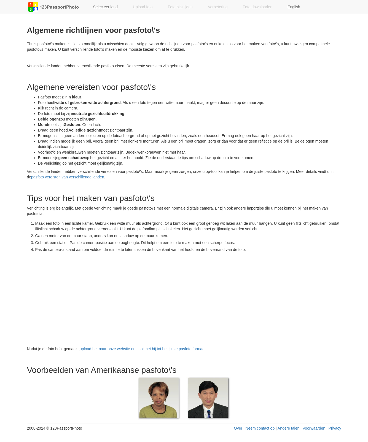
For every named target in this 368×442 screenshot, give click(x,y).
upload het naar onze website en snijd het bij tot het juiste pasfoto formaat (143, 349)
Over (238, 428)
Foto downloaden (257, 7)
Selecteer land (105, 7)
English (294, 7)
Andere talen (288, 428)
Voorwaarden (314, 428)
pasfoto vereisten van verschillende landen (67, 177)
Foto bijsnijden (180, 7)
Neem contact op (260, 428)
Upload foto (143, 7)
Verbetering (218, 7)
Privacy (335, 428)
